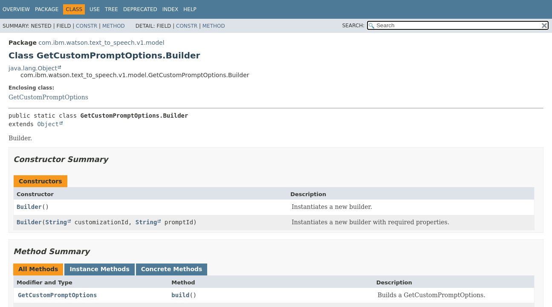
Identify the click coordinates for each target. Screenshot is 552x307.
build (180, 295)
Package (46, 9)
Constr (86, 26)
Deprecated (140, 9)
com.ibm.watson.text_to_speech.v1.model (101, 42)
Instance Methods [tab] (99, 269)
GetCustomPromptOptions (48, 97)
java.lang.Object (33, 68)
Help (190, 9)
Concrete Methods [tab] (171, 269)
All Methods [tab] (38, 269)
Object (48, 124)
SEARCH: (353, 26)
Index (170, 9)
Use (95, 9)
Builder (29, 206)
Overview (16, 9)
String (56, 222)
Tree (111, 9)
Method (113, 26)
